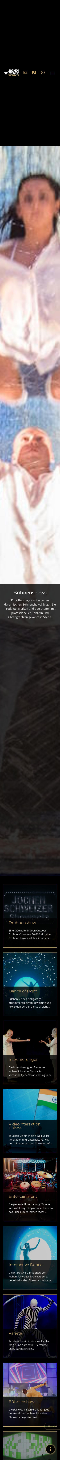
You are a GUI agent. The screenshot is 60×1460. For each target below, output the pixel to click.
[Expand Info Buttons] (48, 1449)
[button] (52, 73)
